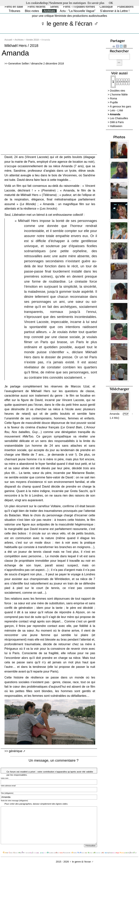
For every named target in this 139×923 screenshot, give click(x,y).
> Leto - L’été (115, 110)
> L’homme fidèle (118, 94)
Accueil (8, 39)
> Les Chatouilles (118, 118)
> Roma (112, 98)
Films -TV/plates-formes (79, 6)
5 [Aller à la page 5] (124, 82)
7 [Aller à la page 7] (128, 82)
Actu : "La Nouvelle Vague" (77, 11)
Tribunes (14, 11)
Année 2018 (32, 39)
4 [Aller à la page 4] (121, 82)
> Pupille (113, 102)
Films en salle (14, 6)
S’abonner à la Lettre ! (114, 11)
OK (111, 2)
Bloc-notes (32, 11)
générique (15, 751)
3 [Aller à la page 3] (119, 82)
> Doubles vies (116, 90)
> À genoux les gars (119, 106)
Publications (125, 6)
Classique (106, 6)
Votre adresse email (8, 786)
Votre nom (4, 778)
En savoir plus (96, 2)
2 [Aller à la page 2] (117, 82)
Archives (49, 11)
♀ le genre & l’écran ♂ (69, 23)
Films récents (36, 6)
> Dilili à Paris (116, 122)
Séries (54, 6)
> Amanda (114, 114)
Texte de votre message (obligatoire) (14, 801)
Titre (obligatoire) (7, 793)
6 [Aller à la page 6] (126, 82)
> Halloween (115, 126)
